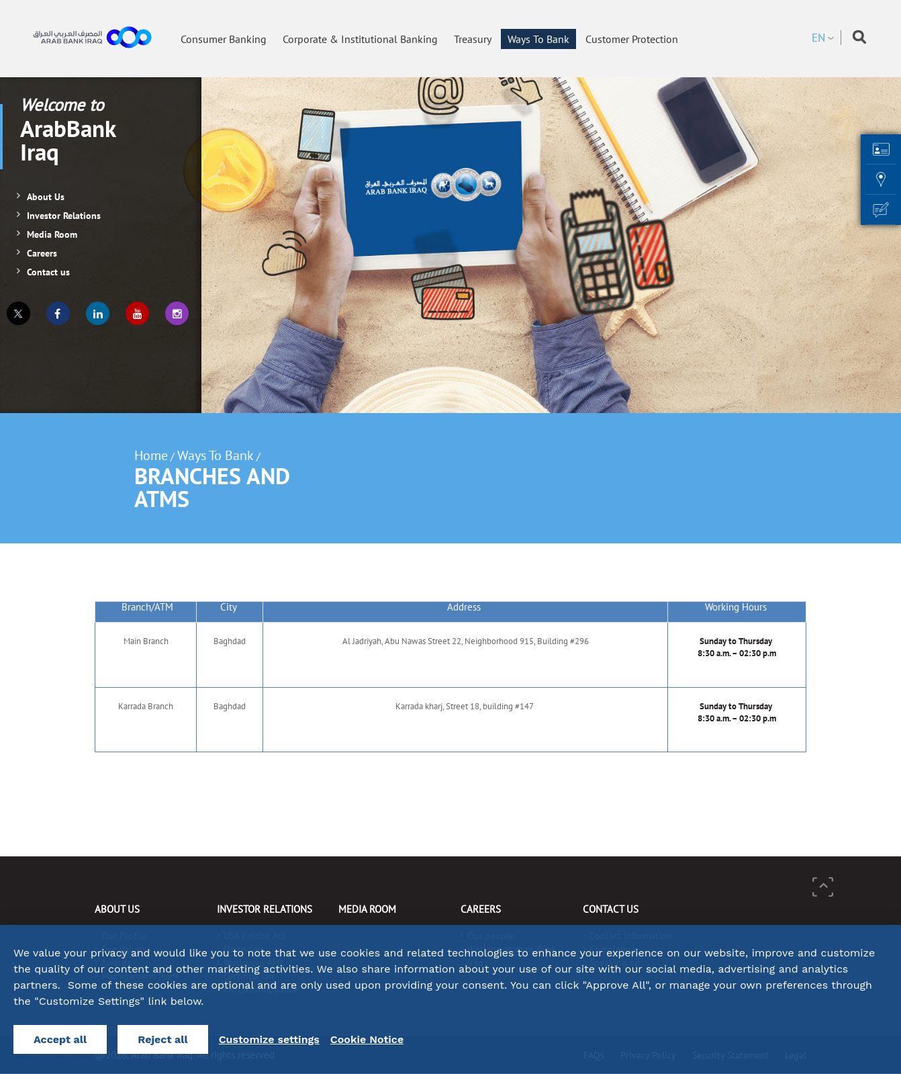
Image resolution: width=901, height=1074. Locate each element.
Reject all (162, 1039)
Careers (42, 253)
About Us (45, 197)
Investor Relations (64, 216)
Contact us (48, 272)
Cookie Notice (367, 1039)
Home (151, 455)
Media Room (52, 234)
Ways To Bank (215, 455)
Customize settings (269, 1039)
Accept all (60, 1039)
